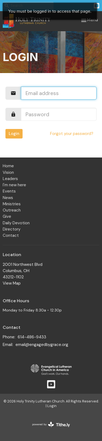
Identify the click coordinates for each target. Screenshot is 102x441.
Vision (8, 172)
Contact (11, 235)
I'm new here (14, 185)
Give (7, 216)
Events (9, 191)
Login (14, 133)
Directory (11, 229)
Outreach (12, 210)
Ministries (12, 204)
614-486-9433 (32, 337)
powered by (51, 425)
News (8, 197)
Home (8, 166)
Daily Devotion (16, 223)
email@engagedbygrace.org (42, 344)
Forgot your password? (71, 133)
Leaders (10, 178)
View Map (12, 283)
